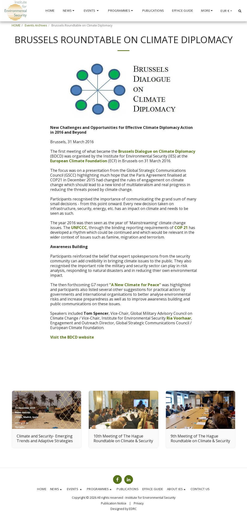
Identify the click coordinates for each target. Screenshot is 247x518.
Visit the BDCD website (72, 337)
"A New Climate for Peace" (135, 284)
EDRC (133, 509)
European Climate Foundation (79, 160)
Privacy (138, 503)
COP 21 (181, 227)
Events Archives (36, 25)
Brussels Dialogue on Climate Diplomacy (156, 151)
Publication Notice (113, 503)
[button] (69, 10)
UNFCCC (79, 227)
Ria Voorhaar (179, 318)
